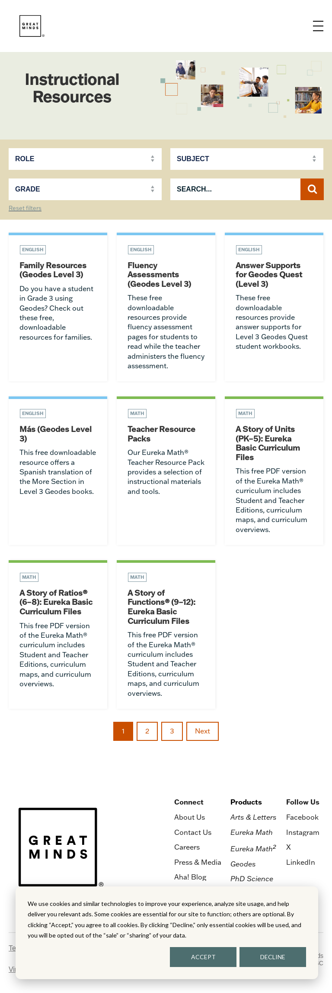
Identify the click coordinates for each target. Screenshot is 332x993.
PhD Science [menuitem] (251, 879)
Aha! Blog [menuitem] (190, 877)
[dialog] (167, 932)
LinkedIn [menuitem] (300, 862)
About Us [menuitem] (189, 817)
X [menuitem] (288, 847)
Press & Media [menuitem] (197, 862)
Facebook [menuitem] (302, 817)
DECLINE (272, 957)
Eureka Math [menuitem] (251, 832)
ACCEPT (203, 957)
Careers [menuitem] (187, 847)
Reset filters (25, 208)
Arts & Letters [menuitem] (253, 817)
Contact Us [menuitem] (192, 832)
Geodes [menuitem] (243, 864)
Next (202, 731)
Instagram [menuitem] (302, 832)
